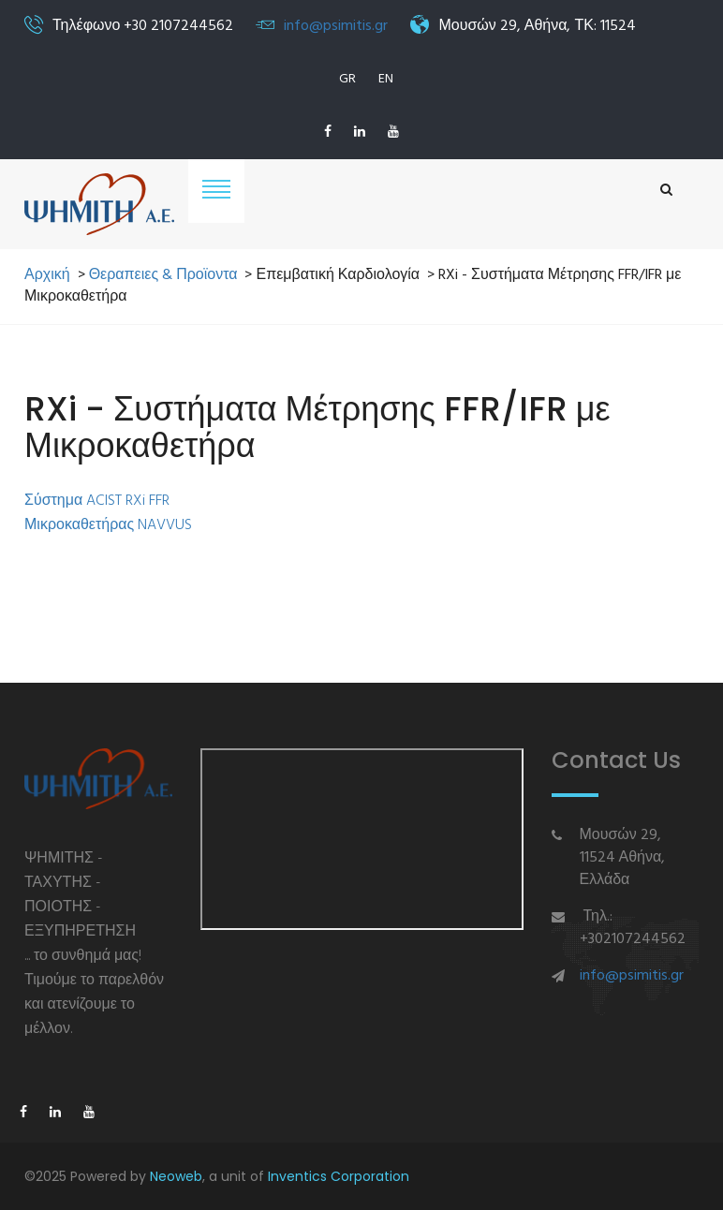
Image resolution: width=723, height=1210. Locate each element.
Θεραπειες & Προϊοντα (163, 276)
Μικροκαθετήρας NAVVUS (108, 525)
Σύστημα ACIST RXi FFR (97, 501)
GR (347, 79)
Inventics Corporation (338, 1176)
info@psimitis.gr (336, 26)
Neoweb (176, 1176)
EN (385, 79)
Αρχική (47, 276)
